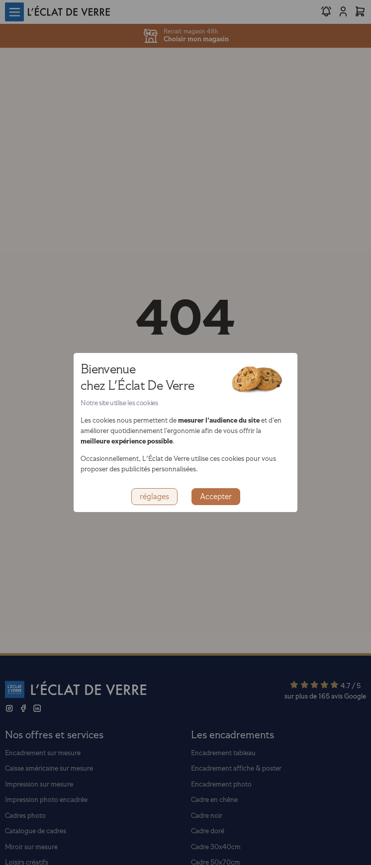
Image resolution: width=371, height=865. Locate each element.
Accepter (216, 497)
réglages (154, 497)
